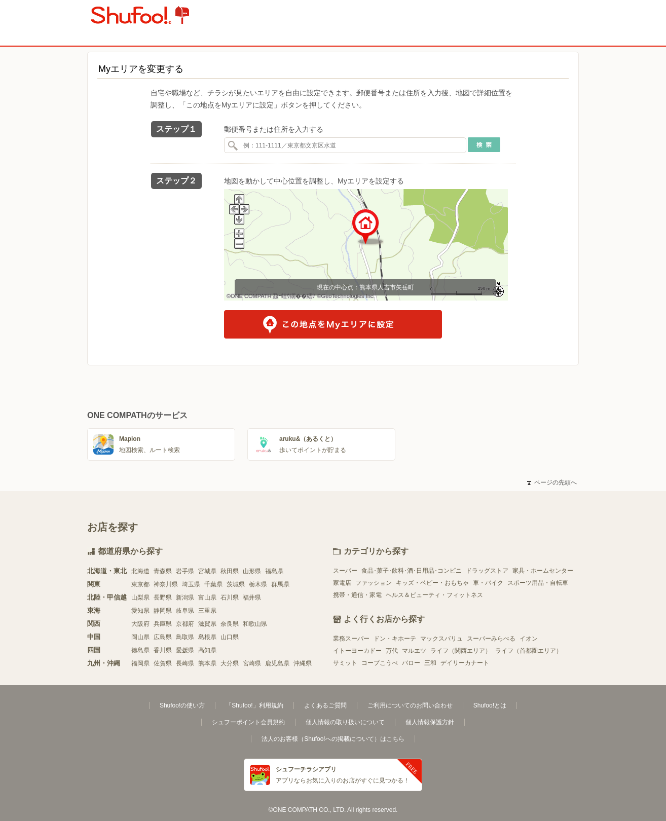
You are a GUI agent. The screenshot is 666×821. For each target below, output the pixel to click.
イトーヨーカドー (357, 650)
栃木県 (258, 584)
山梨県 (140, 597)
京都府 (185, 623)
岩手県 (185, 571)
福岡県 (140, 663)
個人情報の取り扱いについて (345, 722)
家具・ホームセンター (542, 570)
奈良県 (229, 623)
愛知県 (140, 610)
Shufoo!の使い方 (182, 705)
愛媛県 (185, 650)
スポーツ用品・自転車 (537, 582)
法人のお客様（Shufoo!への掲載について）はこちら (333, 738)
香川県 (163, 650)
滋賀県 (207, 623)
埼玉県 (191, 584)
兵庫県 (163, 623)
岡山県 (140, 637)
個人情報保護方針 (429, 722)
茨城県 (236, 584)
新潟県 (185, 597)
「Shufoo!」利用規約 (254, 705)
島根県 (207, 637)
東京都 (140, 584)
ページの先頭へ (552, 482)
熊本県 (207, 663)
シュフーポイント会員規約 (248, 722)
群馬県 (280, 584)
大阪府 (140, 623)
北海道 (140, 571)
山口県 (229, 637)
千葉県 (213, 584)
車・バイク (488, 582)
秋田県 (229, 571)
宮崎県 (252, 663)
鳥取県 (185, 637)
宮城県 (207, 571)
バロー (411, 662)
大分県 (229, 663)
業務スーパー (351, 638)
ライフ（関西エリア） (460, 650)
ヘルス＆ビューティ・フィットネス (434, 595)
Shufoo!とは (489, 705)
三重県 (207, 610)
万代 (392, 650)
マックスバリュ (441, 638)
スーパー (345, 570)
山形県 (252, 571)
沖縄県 (302, 663)
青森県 (163, 571)
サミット (345, 662)
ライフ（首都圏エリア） (528, 650)
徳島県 (140, 650)
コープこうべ (379, 662)
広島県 (163, 637)
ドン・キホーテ (395, 638)
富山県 (207, 597)
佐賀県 (163, 663)
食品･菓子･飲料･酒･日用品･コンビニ (411, 570)
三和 (430, 662)
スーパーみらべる (491, 638)
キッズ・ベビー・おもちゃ (432, 582)
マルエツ (414, 650)
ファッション (373, 582)
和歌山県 (255, 623)
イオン (529, 638)
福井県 (252, 597)
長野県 (163, 597)
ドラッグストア (487, 570)
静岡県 (163, 610)
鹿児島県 (277, 663)
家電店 (342, 582)
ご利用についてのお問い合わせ (410, 705)
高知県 (207, 650)
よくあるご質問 (325, 705)
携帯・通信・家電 (357, 595)
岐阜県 (185, 610)
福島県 (274, 571)
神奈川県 (166, 584)
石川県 (229, 597)
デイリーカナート (464, 662)
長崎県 (185, 663)
